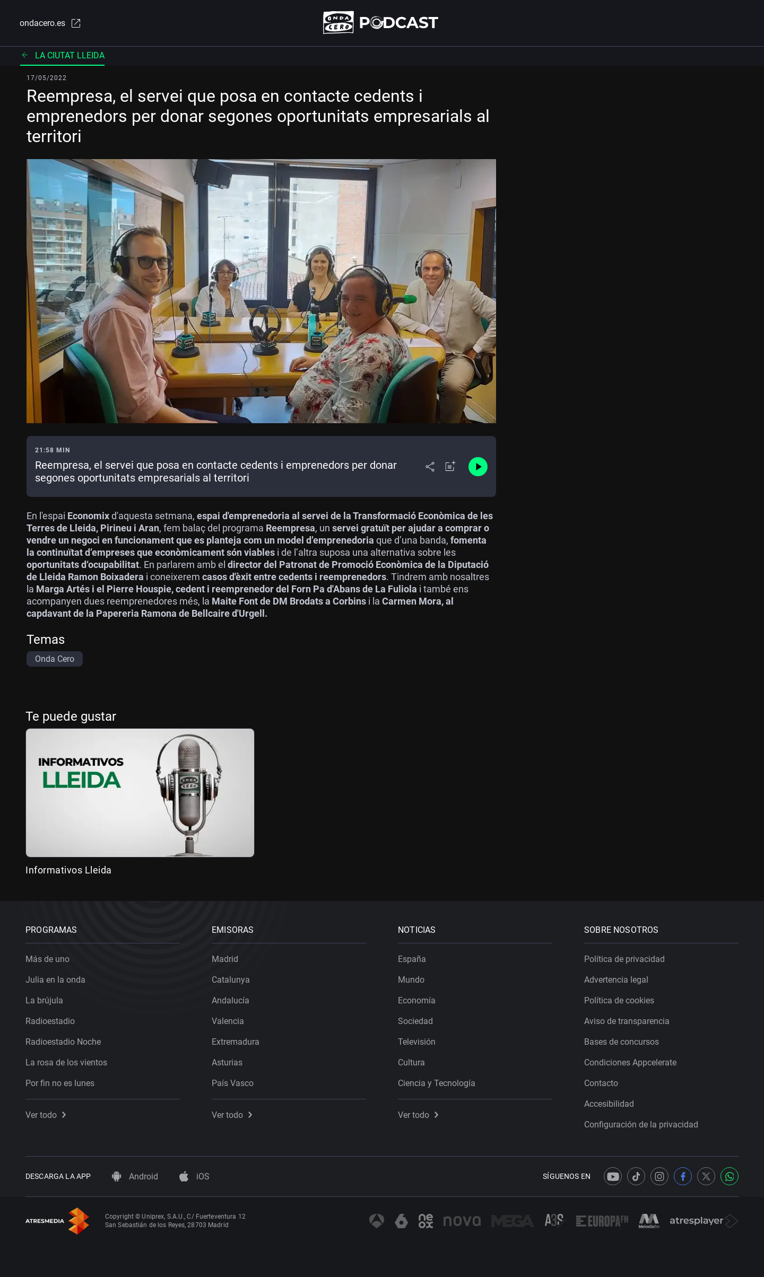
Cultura (411, 1062)
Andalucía (230, 1000)
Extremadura (235, 1042)
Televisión (417, 1042)
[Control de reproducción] (478, 466)
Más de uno (47, 959)
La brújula (44, 1000)
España (412, 959)
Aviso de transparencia (627, 1021)
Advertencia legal (616, 980)
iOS (194, 1176)
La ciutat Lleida (62, 55)
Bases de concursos (621, 1042)
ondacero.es (51, 23)
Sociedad (415, 1021)
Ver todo (45, 1115)
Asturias (227, 1062)
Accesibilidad (609, 1104)
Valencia (228, 1021)
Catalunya (231, 980)
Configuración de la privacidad (641, 1124)
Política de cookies (619, 1000)
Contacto (601, 1083)
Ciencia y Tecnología (436, 1083)
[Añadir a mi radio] (450, 466)
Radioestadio (50, 1021)
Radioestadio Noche (63, 1042)
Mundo (411, 980)
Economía (417, 1000)
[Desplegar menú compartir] (430, 466)
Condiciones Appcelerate (630, 1062)
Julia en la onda (55, 980)
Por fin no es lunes (59, 1083)
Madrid (225, 959)
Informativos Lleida (68, 870)
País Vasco (233, 1083)
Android (135, 1176)
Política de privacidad (624, 959)
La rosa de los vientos (66, 1062)
